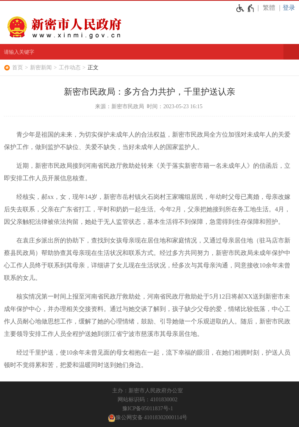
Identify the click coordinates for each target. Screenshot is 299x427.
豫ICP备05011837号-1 (147, 408)
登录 (289, 7)
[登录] (291, 7)
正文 (93, 67)
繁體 (269, 7)
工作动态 (70, 67)
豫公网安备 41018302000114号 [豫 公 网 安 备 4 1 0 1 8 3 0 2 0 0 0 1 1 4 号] (148, 418)
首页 (17, 67)
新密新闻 (41, 67)
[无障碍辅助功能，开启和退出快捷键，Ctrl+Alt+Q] (245, 8)
